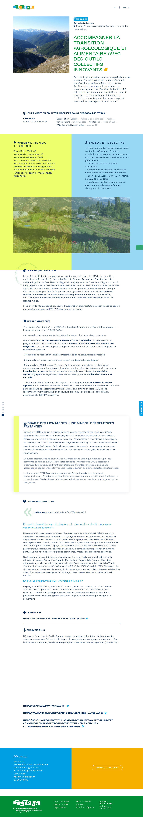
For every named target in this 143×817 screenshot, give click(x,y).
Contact (80, 804)
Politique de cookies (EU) (105, 807)
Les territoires (61, 804)
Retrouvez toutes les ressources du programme (54, 621)
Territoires (80, 22)
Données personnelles (105, 802)
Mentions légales (85, 807)
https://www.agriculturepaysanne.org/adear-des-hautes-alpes (63, 716)
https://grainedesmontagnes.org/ (44, 709)
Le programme (61, 801)
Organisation (60, 807)
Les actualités (83, 801)
